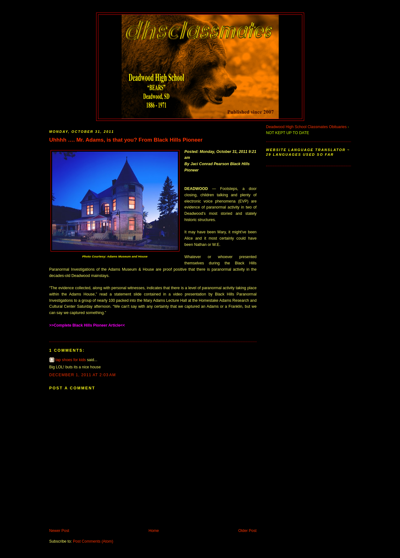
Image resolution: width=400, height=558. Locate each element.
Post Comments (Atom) (93, 541)
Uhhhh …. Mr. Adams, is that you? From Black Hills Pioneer (126, 140)
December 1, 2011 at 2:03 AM (82, 375)
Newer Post (59, 530)
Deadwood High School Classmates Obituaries (306, 127)
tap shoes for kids (71, 360)
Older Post (247, 530)
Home (154, 530)
